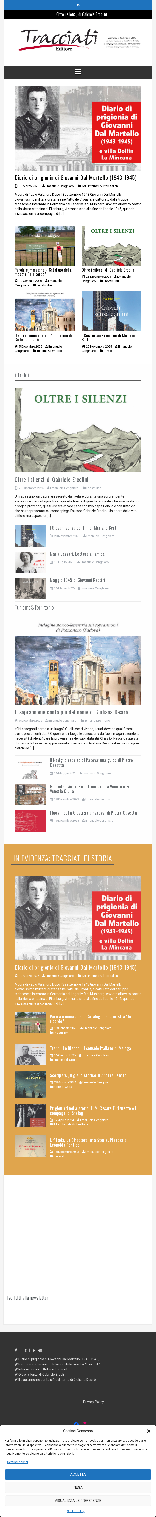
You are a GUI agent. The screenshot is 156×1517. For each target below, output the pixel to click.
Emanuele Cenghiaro (60, 186)
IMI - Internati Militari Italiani (100, 186)
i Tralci (108, 351)
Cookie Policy (76, 1511)
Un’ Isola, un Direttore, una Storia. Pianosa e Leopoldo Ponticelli (88, 1142)
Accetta (78, 1474)
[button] (148, 1431)
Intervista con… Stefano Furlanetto (44, 1369)
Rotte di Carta (62, 1087)
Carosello (60, 1156)
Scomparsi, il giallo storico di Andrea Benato (88, 1075)
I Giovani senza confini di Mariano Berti (108, 338)
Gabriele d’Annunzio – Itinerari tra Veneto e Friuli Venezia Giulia (92, 788)
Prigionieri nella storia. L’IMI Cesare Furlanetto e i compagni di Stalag (93, 1110)
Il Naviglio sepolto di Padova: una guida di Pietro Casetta (91, 762)
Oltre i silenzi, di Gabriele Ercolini (81, 14)
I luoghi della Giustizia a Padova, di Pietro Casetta (93, 812)
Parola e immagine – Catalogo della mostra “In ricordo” (43, 272)
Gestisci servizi (17, 1462)
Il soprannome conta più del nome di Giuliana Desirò (43, 338)
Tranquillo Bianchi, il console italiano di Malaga (90, 1048)
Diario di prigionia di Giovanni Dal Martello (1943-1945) (75, 177)
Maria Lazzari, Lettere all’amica (77, 554)
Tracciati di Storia (65, 1060)
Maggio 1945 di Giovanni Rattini (77, 580)
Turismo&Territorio (49, 351)
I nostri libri (44, 285)
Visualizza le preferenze (78, 1501)
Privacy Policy (93, 1402)
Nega (78, 1487)
